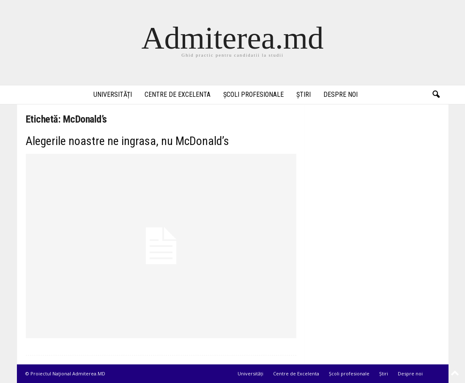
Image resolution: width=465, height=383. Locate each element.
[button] (436, 94)
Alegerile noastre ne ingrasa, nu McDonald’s (127, 141)
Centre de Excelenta (178, 94)
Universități (112, 94)
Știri (303, 94)
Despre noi (340, 94)
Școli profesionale (253, 94)
